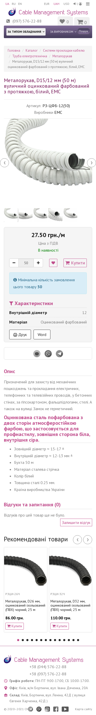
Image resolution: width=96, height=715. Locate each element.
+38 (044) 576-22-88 (48, 666)
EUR (46, 4)
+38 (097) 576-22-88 (48, 673)
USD (66, 4)
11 (64, 640)
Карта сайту (83, 709)
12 (69, 640)
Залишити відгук (76, 522)
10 (60, 640)
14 (78, 640)
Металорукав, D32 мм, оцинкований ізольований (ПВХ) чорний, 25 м (70, 605)
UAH (56, 4)
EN (20, 4)
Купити (75, 263)
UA (7, 4)
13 (73, 640)
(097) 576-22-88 (27, 21)
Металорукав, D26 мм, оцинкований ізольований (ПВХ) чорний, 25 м (25, 605)
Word (42, 334)
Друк (20, 334)
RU (14, 4)
